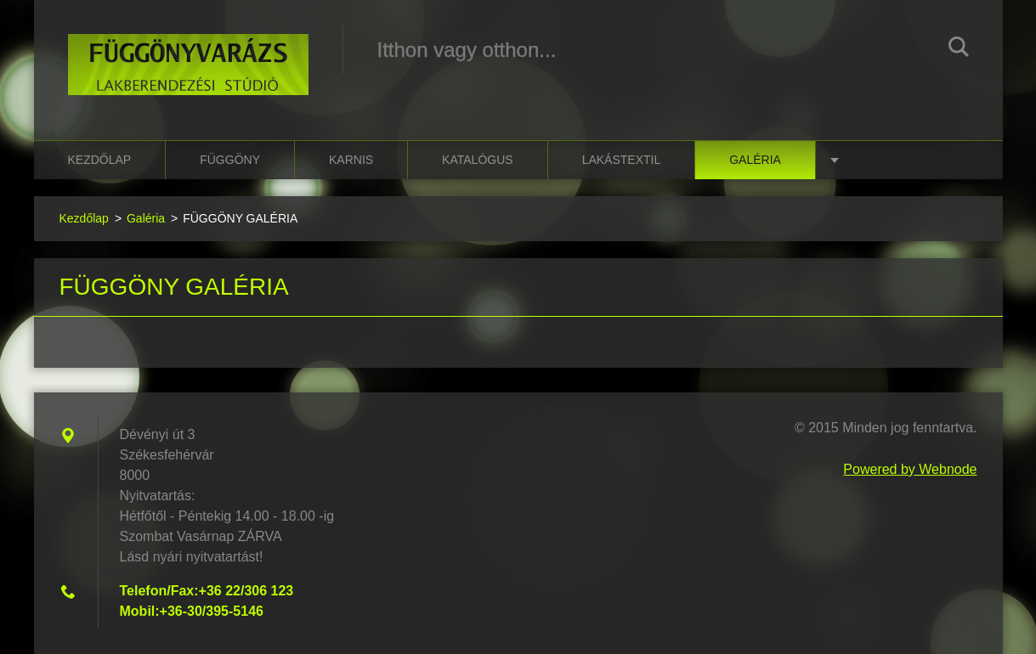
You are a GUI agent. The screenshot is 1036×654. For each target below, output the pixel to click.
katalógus (477, 159)
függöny (230, 159)
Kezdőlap (100, 159)
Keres (958, 49)
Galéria (755, 159)
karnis (351, 159)
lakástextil (621, 159)
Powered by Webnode (910, 469)
